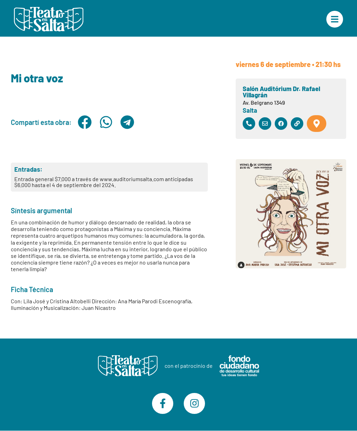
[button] (85, 122)
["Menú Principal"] (334, 19)
